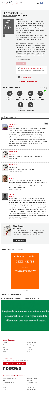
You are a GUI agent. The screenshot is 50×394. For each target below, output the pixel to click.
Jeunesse (5, 349)
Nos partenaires (31, 389)
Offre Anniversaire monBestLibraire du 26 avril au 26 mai (21, 298)
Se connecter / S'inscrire (38, 3)
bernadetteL (13, 124)
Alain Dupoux (22, 16)
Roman (5, 342)
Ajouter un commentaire (29, 81)
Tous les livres (12, 8)
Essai (4, 351)
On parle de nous (32, 382)
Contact (5, 385)
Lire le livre (21, 63)
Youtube (10, 368)
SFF (4, 347)
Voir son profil (19, 240)
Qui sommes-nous (8, 382)
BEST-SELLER (21, 8)
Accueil (4, 8)
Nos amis (30, 380)
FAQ (4, 380)
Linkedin (13, 368)
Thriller (13, 16)
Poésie (29, 347)
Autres (29, 351)
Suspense (7, 16)
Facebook (4, 368)
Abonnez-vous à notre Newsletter (14, 363)
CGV (4, 389)
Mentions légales (32, 378)
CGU (4, 387)
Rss (19, 368)
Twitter (7, 368)
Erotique (29, 349)
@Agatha (12, 154)
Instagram (16, 368)
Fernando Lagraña (14, 176)
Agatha (11, 194)
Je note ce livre (26, 77)
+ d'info (42, 88)
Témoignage (30, 345)
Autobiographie (31, 342)
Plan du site (30, 387)
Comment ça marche (9, 378)
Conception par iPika (33, 385)
